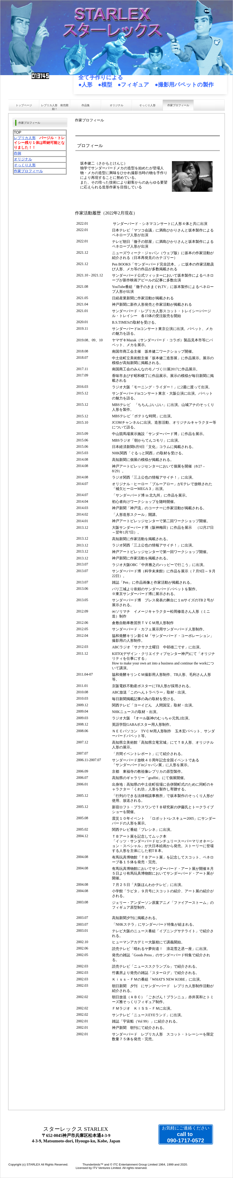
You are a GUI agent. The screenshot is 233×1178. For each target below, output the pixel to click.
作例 (17, 153)
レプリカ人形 (25, 138)
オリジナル (23, 159)
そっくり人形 (25, 165)
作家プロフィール (28, 171)
